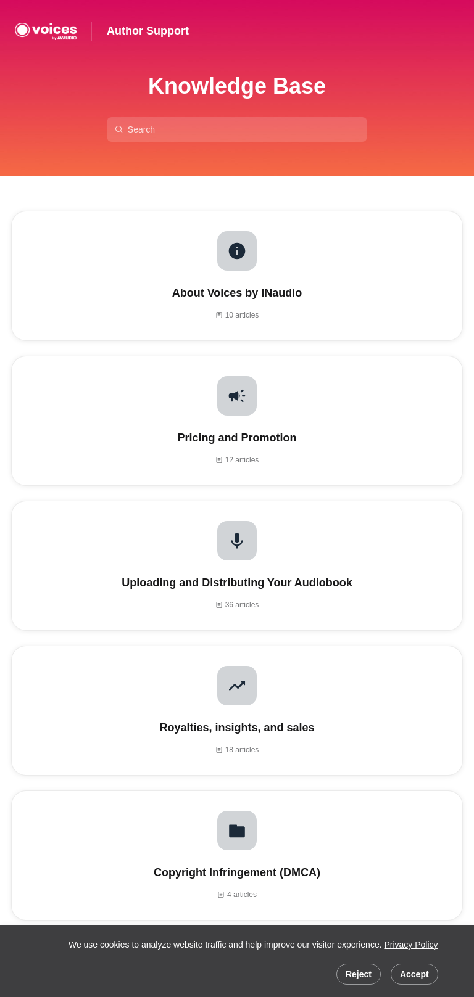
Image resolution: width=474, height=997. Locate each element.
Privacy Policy (411, 945)
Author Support (148, 31)
